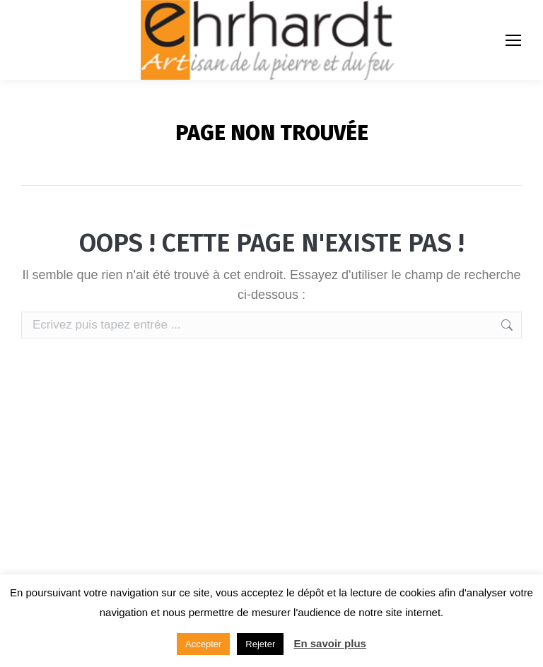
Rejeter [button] (260, 644)
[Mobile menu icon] (513, 40)
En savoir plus (329, 643)
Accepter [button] (203, 644)
